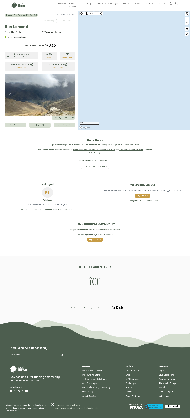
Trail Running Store (91, 375)
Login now (153, 201)
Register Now (142, 196)
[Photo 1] (38, 112)
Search (162, 388)
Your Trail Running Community (96, 388)
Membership (87, 392)
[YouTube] (26, 391)
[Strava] (22, 391)
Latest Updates (89, 396)
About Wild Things (134, 396)
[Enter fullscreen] (187, 14)
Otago (7, 32)
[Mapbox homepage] (85, 127)
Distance (67, 58)
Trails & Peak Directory (92, 371)
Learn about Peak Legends (64, 209)
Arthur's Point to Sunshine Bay (131, 150)
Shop (128, 375)
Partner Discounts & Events (94, 379)
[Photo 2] (42, 112)
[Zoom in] (187, 19)
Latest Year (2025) (58, 405)
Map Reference (58, 68)
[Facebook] (11, 391)
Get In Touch (164, 396)
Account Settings (167, 379)
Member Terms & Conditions (64, 408)
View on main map (52, 32)
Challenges (131, 383)
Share (40, 125)
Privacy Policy (81, 408)
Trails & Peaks (132, 371)
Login (161, 371)
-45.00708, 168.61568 (21, 64)
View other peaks (64, 125)
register (88, 235)
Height (49, 57)
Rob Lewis (47, 200)
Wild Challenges (89, 383)
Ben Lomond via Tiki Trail (105, 150)
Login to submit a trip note (95, 167)
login (95, 235)
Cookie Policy (93, 408)
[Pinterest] (18, 391)
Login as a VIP (25, 209)
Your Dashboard (166, 375)
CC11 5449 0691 (58, 64)
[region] (134, 70)
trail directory (94, 153)
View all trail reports (73, 405)
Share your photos (64, 117)
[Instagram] (14, 391)
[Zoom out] (187, 23)
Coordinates (21, 68)
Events (129, 392)
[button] (62, 3)
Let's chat (16, 387)
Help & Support (166, 392)
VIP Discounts (132, 379)
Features (86, 367)
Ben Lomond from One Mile (84, 150)
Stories (129, 388)
